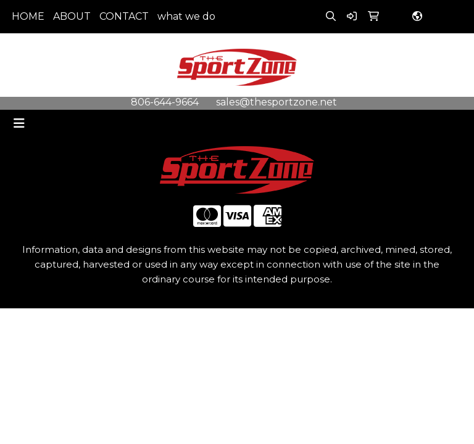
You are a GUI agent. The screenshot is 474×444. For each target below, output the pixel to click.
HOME (28, 16)
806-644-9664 (165, 102)
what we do (186, 16)
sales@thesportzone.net (276, 102)
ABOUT (72, 16)
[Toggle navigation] (19, 123)
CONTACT (124, 16)
